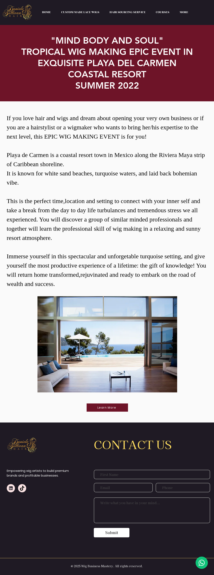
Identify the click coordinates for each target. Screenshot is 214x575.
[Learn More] (107, 407)
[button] (162, 12)
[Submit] (111, 532)
